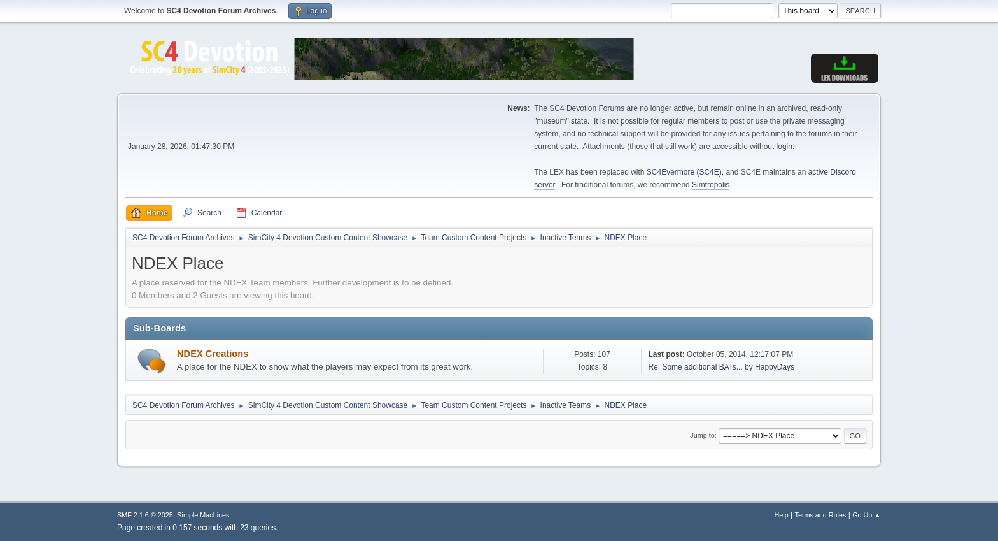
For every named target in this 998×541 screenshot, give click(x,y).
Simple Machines (203, 515)
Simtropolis (710, 184)
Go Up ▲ (866, 515)
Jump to (702, 435)
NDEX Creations (212, 354)
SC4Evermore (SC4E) (684, 172)
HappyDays (774, 367)
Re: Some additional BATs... (695, 367)
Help (782, 515)
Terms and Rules (821, 515)
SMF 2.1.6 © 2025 (145, 515)
